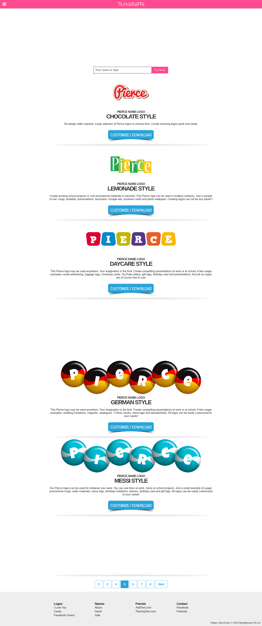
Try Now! (159, 70)
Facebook (182, 607)
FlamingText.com (146, 611)
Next (161, 584)
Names (99, 603)
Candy (57, 611)
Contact (182, 603)
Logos (58, 603)
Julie (97, 615)
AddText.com (143, 607)
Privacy (214, 622)
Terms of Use (223, 622)
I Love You (60, 607)
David (98, 611)
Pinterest (182, 611)
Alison (98, 607)
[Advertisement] (131, 37)
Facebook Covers (64, 615)
